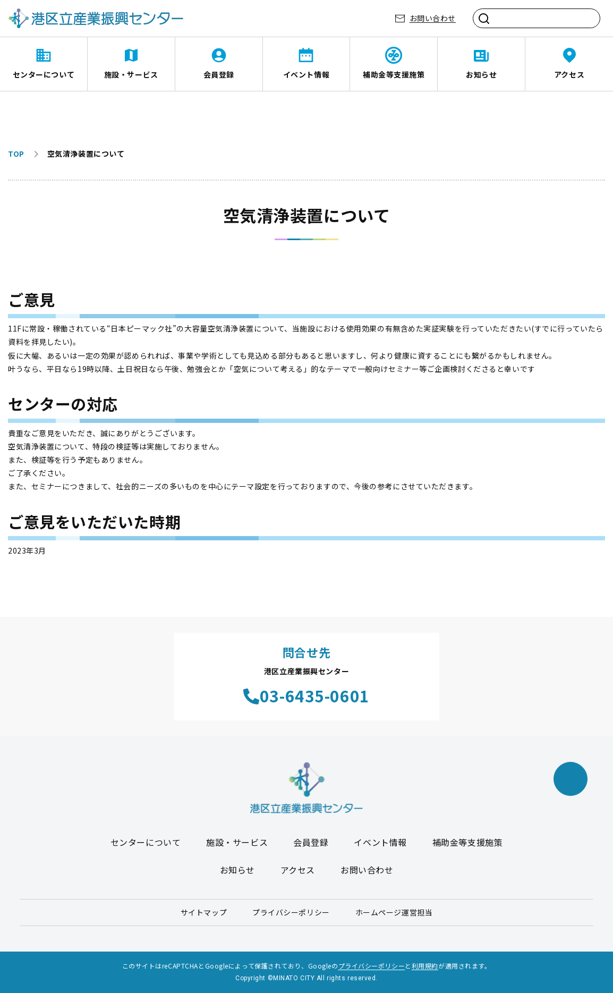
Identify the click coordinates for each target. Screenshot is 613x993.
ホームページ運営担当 (394, 912)
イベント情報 (306, 74)
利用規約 (425, 965)
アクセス (569, 74)
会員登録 (218, 74)
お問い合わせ (433, 18)
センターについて (43, 74)
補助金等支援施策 (393, 74)
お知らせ (481, 74)
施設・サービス (131, 74)
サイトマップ (204, 912)
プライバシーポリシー (291, 912)
